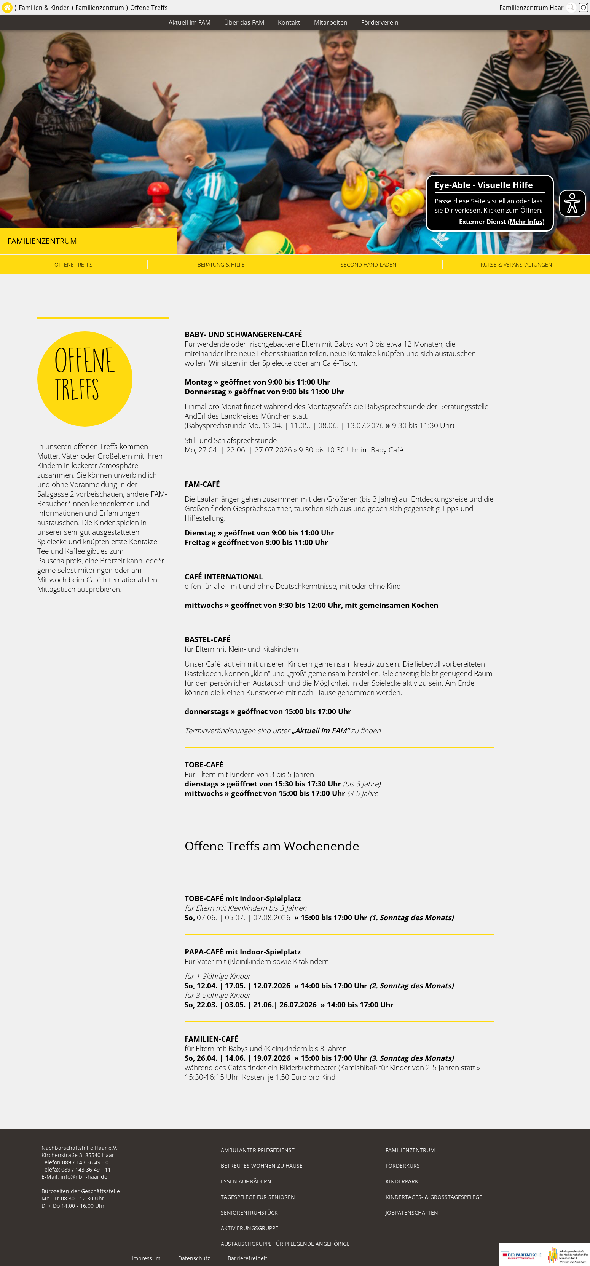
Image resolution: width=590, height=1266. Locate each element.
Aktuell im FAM (189, 22)
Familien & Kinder (44, 7)
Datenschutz (194, 1258)
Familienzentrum (99, 7)
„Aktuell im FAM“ (320, 730)
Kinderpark (402, 1181)
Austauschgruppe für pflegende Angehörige (285, 1243)
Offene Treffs (149, 7)
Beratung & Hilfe (221, 264)
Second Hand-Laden (368, 264)
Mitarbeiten (331, 22)
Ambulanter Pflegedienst (258, 1150)
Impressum (146, 1258)
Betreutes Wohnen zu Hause (262, 1165)
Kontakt (289, 22)
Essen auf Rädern (246, 1181)
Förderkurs (403, 1165)
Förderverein (380, 22)
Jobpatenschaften (412, 1212)
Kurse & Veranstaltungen (516, 264)
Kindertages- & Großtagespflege (434, 1196)
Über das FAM (244, 22)
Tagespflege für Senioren (258, 1196)
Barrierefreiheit (247, 1258)
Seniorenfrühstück (249, 1212)
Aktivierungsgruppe (249, 1228)
